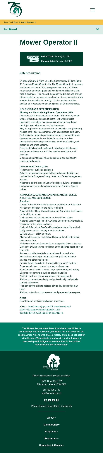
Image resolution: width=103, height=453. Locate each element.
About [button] (51, 417)
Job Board (14, 22)
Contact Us (66, 406)
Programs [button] (51, 431)
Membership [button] (51, 424)
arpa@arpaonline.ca (51, 393)
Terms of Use (53, 406)
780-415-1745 (53, 390)
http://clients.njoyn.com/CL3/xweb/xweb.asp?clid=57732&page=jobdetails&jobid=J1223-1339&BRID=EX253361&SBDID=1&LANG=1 (45, 309)
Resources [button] (51, 438)
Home (6, 22)
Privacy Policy (38, 406)
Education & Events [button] (51, 445)
